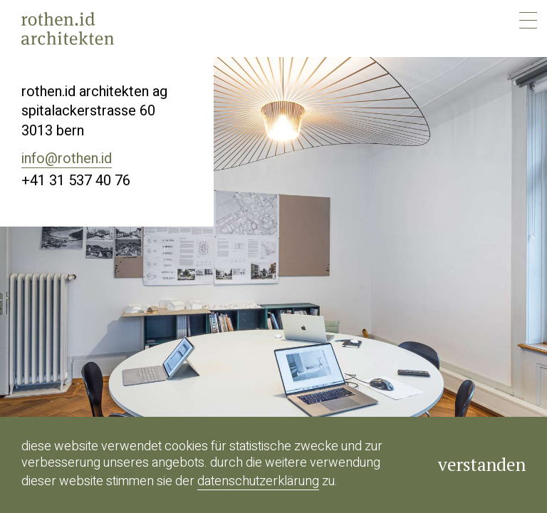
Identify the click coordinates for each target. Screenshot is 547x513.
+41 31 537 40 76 (75, 181)
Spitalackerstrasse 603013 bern (88, 120)
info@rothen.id (66, 158)
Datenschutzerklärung (258, 481)
